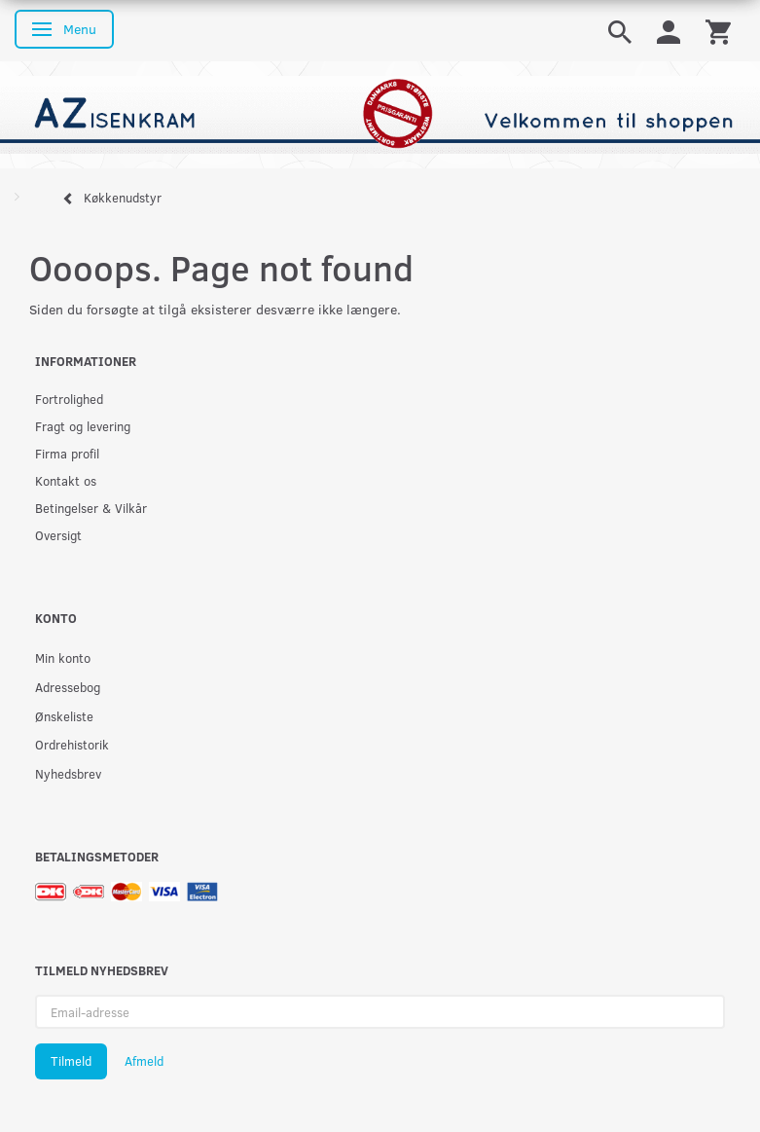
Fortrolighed (69, 398)
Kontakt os (65, 480)
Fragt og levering (82, 426)
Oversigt (58, 535)
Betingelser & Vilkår (91, 507)
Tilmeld (71, 1061)
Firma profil (67, 453)
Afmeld (144, 1061)
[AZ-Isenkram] (380, 113)
